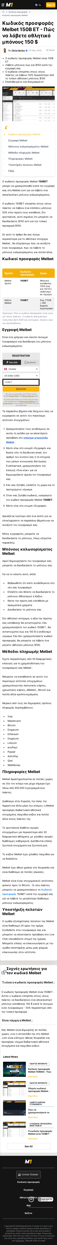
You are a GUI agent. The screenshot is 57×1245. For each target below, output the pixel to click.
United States (29, 1174)
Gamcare (20, 1241)
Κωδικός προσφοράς (28, 1182)
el (40, 5)
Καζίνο (28, 1213)
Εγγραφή (28, 1189)
